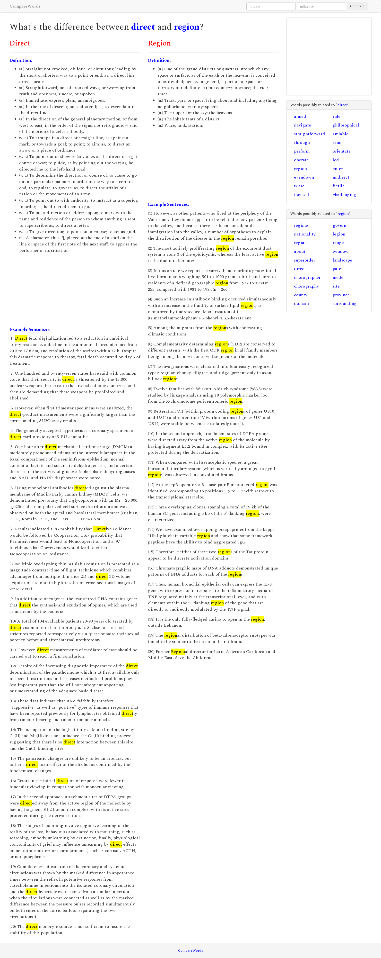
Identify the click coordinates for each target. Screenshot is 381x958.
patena (339, 268)
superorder (304, 260)
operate (301, 160)
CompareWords (25, 6)
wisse (299, 186)
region (186, 27)
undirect (341, 177)
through (302, 142)
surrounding (345, 303)
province (341, 295)
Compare (357, 6)
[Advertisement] (75, 290)
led (336, 160)
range (338, 242)
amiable (340, 134)
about (299, 251)
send (337, 142)
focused (301, 194)
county (300, 295)
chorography (306, 286)
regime (301, 225)
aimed (300, 116)
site (336, 286)
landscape (342, 260)
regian (300, 242)
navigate (302, 125)
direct (143, 27)
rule (336, 116)
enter (338, 168)
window (340, 251)
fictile (339, 186)
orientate (342, 151)
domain (301, 303)
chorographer (307, 277)
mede (338, 277)
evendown (304, 177)
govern (339, 225)
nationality (305, 234)
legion (339, 234)
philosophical (346, 125)
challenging (344, 194)
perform (302, 151)
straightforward (309, 134)
